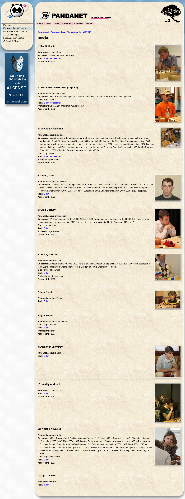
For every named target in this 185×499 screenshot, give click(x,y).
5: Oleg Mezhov (47, 209)
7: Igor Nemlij (45, 292)
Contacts (78, 24)
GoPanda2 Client (11, 41)
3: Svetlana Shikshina (50, 128)
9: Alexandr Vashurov (50, 346)
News (48, 24)
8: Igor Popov (45, 315)
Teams (89, 24)
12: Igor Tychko (46, 475)
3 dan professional (52, 58)
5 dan (46, 301)
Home (40, 24)
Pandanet (7, 25)
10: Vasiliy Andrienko (50, 384)
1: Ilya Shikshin (46, 46)
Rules (56, 24)
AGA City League (11, 35)
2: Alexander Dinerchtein (52, 87)
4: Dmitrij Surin (46, 175)
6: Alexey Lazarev (48, 254)
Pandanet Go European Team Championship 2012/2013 (64, 32)
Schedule (66, 24)
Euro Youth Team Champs (15, 31)
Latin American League (13, 38)
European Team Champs (14, 28)
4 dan (46, 485)
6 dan (46, 194)
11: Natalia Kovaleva (49, 428)
